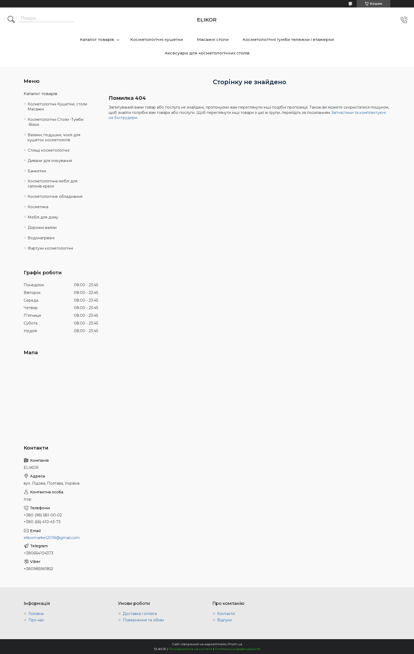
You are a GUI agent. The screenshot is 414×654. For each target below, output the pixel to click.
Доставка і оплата (140, 613)
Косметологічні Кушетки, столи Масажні (57, 107)
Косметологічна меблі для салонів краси (52, 184)
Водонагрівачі (41, 238)
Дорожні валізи (42, 227)
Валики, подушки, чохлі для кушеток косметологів (54, 137)
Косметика (38, 206)
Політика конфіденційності (237, 649)
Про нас (36, 620)
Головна (36, 613)
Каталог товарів (97, 39)
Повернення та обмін (143, 620)
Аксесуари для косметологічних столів (207, 52)
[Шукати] (11, 20)
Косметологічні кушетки (156, 39)
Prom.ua (235, 644)
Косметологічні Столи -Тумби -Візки (55, 122)
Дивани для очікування (50, 160)
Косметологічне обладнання (55, 196)
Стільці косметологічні (48, 150)
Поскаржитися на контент (190, 649)
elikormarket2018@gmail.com (52, 537)
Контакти (226, 613)
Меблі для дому (43, 217)
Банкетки (37, 171)
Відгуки (224, 620)
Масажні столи (213, 39)
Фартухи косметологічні (50, 248)
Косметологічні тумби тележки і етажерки (288, 39)
